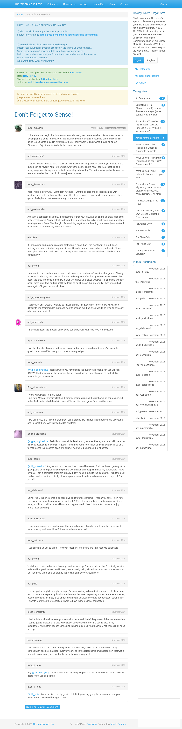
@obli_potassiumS (37, 466)
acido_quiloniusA (36, 518)
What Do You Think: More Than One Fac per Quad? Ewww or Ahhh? (150, 161)
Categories (52, 4)
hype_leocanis (35, 362)
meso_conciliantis (37, 612)
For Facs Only (150, 230)
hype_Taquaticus (36, 184)
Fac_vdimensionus (37, 387)
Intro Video (76, 72)
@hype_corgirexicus (38, 369)
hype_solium (34, 459)
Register (41, 707)
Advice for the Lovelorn (116, 128)
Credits (123, 4)
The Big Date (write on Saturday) (150, 252)
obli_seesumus (35, 412)
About (113, 4)
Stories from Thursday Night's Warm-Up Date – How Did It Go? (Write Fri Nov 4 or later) (150, 126)
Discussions (69, 4)
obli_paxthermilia (36, 209)
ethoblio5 (32, 237)
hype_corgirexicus (37, 340)
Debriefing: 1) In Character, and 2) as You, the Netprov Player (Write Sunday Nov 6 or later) (150, 109)
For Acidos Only (150, 223)
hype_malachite (35, 128)
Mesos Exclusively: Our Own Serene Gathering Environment (150, 213)
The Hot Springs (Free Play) (150, 202)
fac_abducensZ (35, 490)
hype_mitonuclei (36, 540)
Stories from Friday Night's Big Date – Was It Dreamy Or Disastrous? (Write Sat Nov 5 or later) (150, 189)
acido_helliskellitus (37, 434)
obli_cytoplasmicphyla (39, 297)
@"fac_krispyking (40, 672)
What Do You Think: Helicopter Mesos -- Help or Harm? (150, 174)
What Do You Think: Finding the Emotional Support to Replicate (150, 147)
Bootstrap (92, 724)
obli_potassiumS (36, 156)
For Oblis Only (150, 237)
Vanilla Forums (118, 724)
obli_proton (33, 265)
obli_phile (32, 583)
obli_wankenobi (35, 322)
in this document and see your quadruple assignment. (69, 34)
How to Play (98, 4)
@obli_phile (33, 694)
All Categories (150, 98)
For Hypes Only (150, 244)
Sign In (164, 4)
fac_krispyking (35, 640)
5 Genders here (49, 79)
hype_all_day (34, 665)
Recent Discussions (147, 76)
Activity (84, 4)
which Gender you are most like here (48, 82)
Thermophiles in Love (28, 4)
